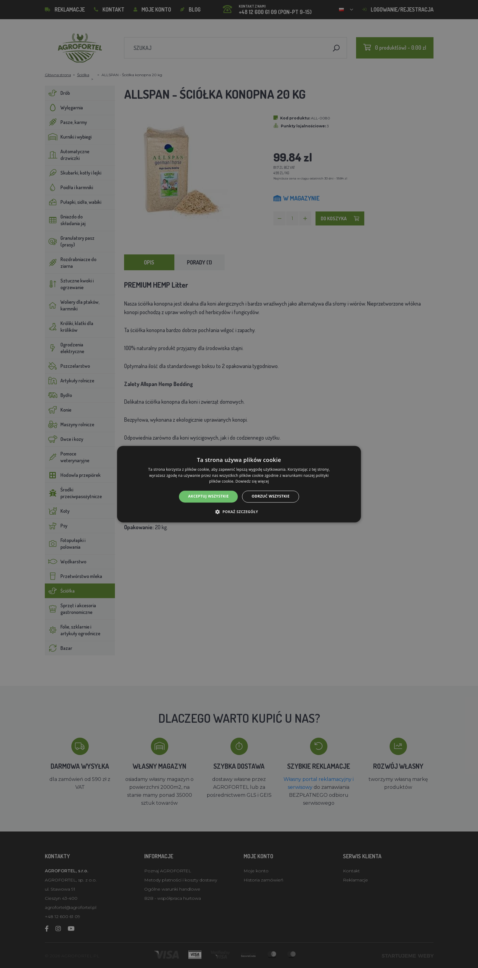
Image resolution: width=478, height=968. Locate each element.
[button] (239, 512)
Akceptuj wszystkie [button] (208, 496)
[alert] (239, 484)
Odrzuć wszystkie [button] (270, 496)
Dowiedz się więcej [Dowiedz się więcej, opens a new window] (252, 481)
